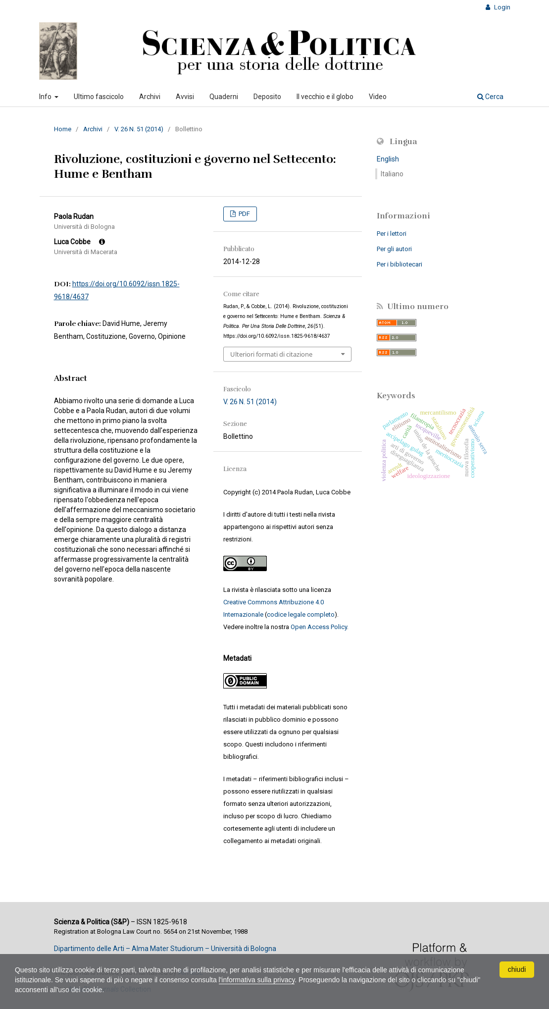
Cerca (490, 97)
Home (62, 129)
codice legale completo (301, 614)
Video (378, 97)
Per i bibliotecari (399, 264)
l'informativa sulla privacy (257, 980)
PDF (243, 213)
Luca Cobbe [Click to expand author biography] (79, 242)
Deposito (267, 97)
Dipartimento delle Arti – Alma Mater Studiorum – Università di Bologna (165, 949)
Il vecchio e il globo (325, 97)
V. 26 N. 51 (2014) (138, 129)
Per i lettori (391, 233)
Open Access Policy (319, 627)
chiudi (517, 969)
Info (46, 97)
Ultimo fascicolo (99, 97)
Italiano (392, 174)
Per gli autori (394, 249)
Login (501, 7)
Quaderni (223, 97)
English (388, 159)
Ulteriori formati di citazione (271, 354)
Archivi (149, 97)
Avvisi (185, 97)
